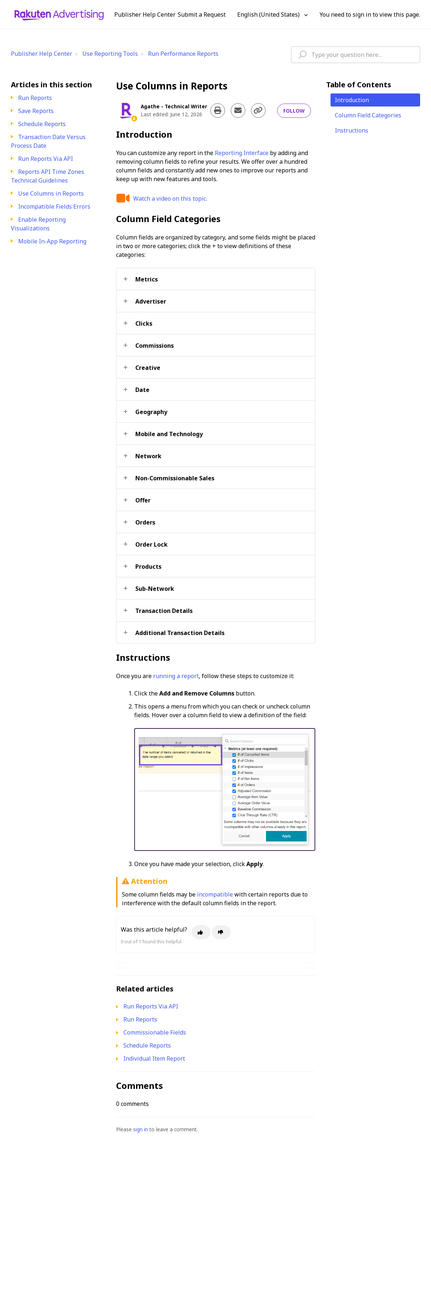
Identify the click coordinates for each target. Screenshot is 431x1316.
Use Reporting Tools (110, 54)
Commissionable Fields (154, 1032)
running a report (176, 676)
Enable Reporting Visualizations (38, 224)
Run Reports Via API (45, 159)
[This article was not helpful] (221, 932)
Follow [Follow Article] (294, 110)
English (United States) (269, 14)
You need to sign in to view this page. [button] (370, 14)
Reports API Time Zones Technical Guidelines (47, 176)
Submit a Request (202, 14)
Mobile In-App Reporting (52, 241)
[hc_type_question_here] (355, 54)
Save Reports (36, 111)
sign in (140, 1129)
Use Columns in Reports (51, 193)
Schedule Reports (42, 124)
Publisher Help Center (41, 54)
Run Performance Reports (183, 54)
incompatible (215, 894)
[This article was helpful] (201, 932)
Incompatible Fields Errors (54, 206)
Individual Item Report (154, 1058)
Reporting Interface (241, 153)
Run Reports (35, 98)
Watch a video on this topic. (170, 198)
